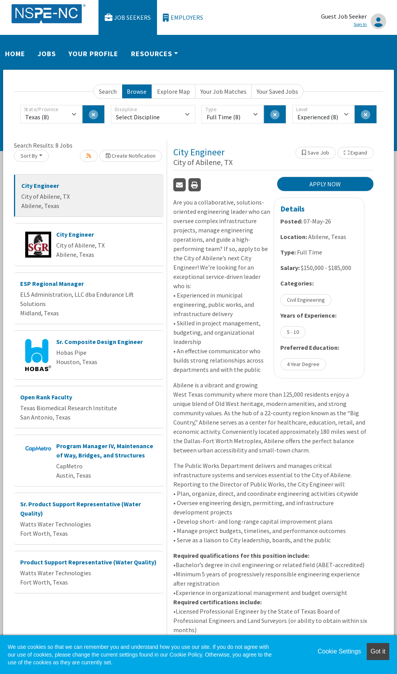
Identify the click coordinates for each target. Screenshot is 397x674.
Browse (137, 91)
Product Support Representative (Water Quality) (88, 562)
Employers (183, 17)
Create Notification (130, 155)
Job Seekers (128, 17)
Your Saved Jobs (277, 91)
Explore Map (173, 91)
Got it (378, 651)
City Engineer (40, 185)
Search (108, 91)
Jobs (47, 53)
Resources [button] (151, 53)
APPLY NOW (325, 184)
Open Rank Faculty (46, 397)
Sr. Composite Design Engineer (99, 342)
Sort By (29, 155)
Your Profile (93, 53)
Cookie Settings (339, 651)
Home (15, 53)
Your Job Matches (223, 91)
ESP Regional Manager (52, 283)
